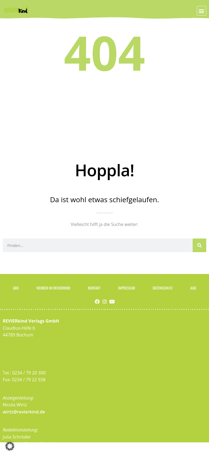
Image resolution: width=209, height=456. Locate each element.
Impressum (126, 288)
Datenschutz (162, 288)
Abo (16, 288)
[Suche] (199, 245)
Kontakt (94, 288)
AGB (193, 288)
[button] (201, 11)
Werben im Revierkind (53, 288)
